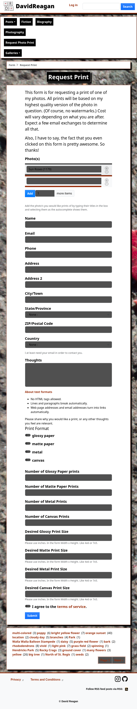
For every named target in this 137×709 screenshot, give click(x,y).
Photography (15, 32)
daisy (64, 642)
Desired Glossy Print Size (46, 531)
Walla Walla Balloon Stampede (33, 642)
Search (128, 7)
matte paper (43, 443)
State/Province (38, 308)
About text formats (38, 392)
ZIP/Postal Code (39, 323)
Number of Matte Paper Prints (51, 486)
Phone (30, 248)
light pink (59, 646)
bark (107, 642)
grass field (78, 646)
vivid (43, 646)
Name (30, 218)
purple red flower (86, 642)
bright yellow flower (65, 633)
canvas (38, 460)
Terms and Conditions (47, 679)
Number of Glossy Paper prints (52, 471)
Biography (44, 22)
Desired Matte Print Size (46, 550)
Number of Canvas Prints (47, 516)
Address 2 (33, 278)
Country (32, 338)
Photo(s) (32, 158)
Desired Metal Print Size (46, 569)
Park (72, 637)
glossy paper (43, 435)
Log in (73, 5)
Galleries (12, 53)
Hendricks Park (23, 650)
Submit (32, 616)
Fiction (26, 22)
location (18, 637)
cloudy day (37, 637)
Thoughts (33, 360)
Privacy (17, 679)
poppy (41, 633)
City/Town (34, 293)
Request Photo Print (20, 43)
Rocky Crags (48, 650)
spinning (97, 646)
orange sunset (95, 633)
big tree (34, 654)
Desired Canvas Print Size (47, 587)
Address (32, 263)
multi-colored (21, 633)
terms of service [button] (71, 606)
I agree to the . (59, 606)
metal (37, 452)
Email (30, 233)
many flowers (96, 650)
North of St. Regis (57, 654)
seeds (80, 654)
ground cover (71, 650)
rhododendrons (23, 646)
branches (56, 637)
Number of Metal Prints (46, 501)
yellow (17, 654)
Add (30, 193)
